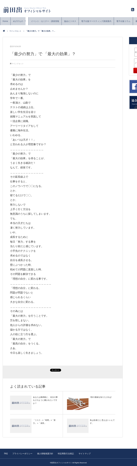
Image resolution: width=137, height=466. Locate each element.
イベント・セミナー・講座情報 (45, 21)
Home (5, 21)
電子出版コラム (123, 21)
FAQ (6, 453)
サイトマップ (82, 453)
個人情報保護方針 (44, 453)
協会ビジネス (70, 21)
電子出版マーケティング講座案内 (96, 21)
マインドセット (15, 31)
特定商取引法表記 (64, 453)
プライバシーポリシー (22, 453)
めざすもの (18, 21)
